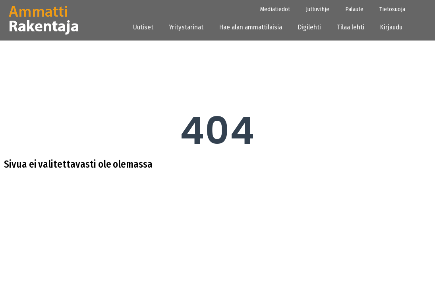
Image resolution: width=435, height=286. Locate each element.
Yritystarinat (186, 27)
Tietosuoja (392, 9)
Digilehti (309, 27)
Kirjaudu (393, 27)
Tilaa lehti (350, 27)
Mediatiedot (275, 9)
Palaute (354, 9)
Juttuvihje (317, 9)
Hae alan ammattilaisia (250, 27)
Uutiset (143, 27)
